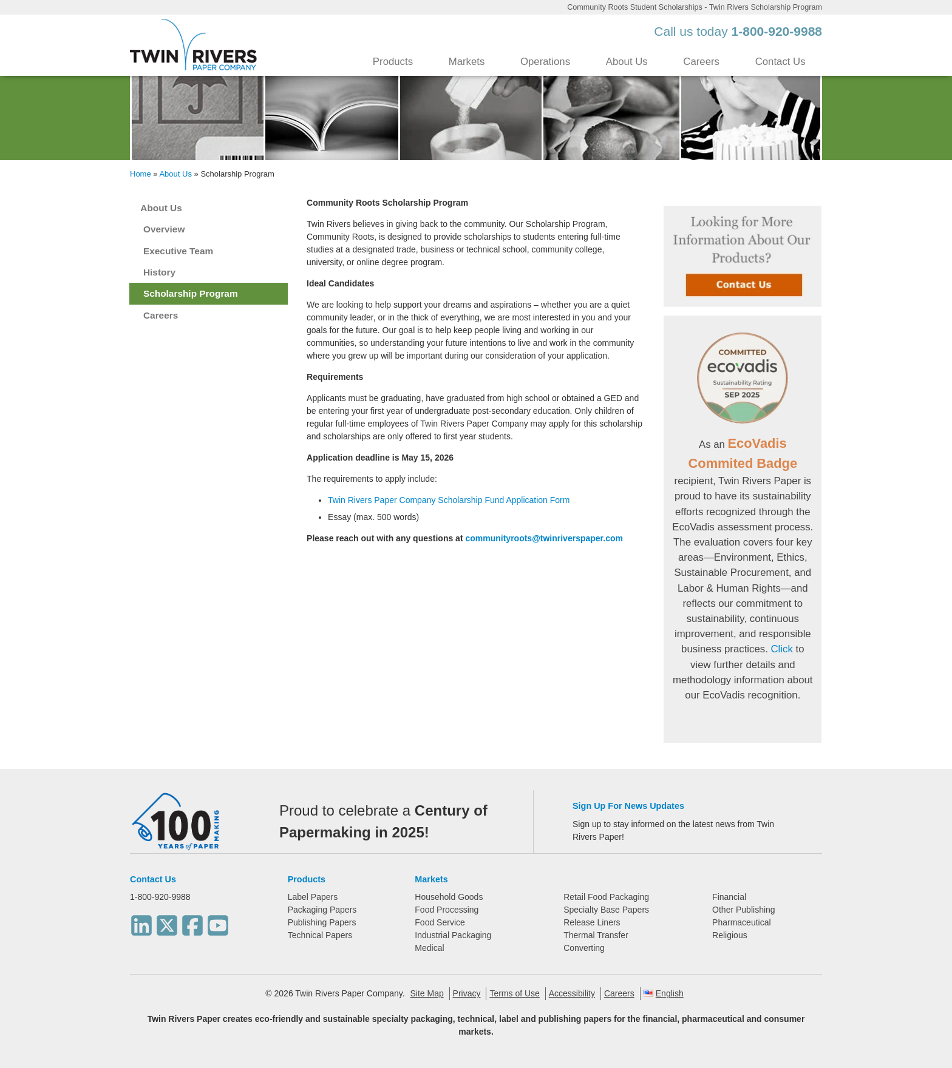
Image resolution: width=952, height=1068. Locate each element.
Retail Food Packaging (606, 897)
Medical (429, 948)
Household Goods (449, 897)
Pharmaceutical (741, 922)
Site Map (426, 993)
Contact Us (780, 61)
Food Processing (446, 909)
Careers (701, 61)
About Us (627, 61)
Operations (545, 61)
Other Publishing (743, 909)
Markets (467, 61)
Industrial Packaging (453, 935)
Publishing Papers (322, 922)
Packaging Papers (322, 909)
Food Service (439, 922)
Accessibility (572, 993)
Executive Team (178, 251)
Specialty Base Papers (606, 909)
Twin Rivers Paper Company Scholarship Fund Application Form (449, 500)
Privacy (467, 993)
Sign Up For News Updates (628, 806)
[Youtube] (217, 921)
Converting (584, 948)
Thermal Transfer (595, 935)
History (159, 272)
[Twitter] (166, 921)
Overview (164, 229)
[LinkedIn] (141, 921)
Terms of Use (514, 993)
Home (140, 173)
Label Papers (313, 897)
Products (393, 61)
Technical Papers (320, 935)
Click (781, 649)
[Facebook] (192, 921)
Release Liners (591, 922)
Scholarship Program (190, 293)
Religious (729, 935)
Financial (729, 897)
